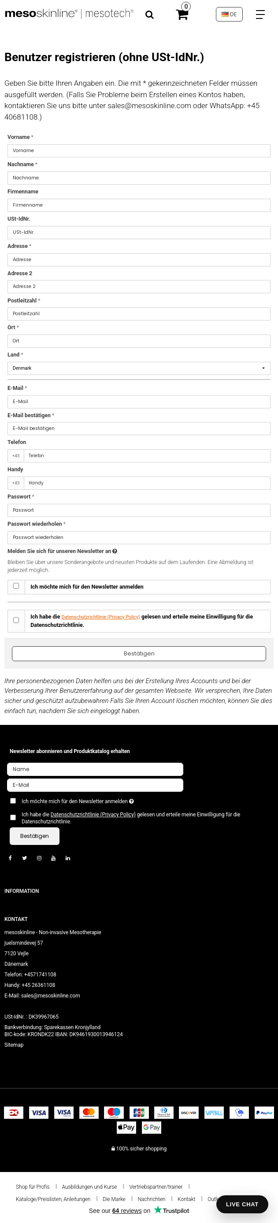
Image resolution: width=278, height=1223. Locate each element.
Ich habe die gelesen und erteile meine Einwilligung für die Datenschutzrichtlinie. (141, 621)
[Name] (95, 769)
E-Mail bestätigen (30, 415)
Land (15, 355)
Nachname (22, 164)
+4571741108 (40, 975)
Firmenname (22, 192)
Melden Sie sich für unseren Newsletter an (81, 551)
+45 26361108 (38, 985)
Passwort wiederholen (36, 524)
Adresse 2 (19, 273)
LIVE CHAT (242, 1204)
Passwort (20, 497)
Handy (15, 469)
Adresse (19, 246)
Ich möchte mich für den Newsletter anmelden (87, 587)
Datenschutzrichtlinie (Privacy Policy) (101, 617)
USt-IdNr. (18, 219)
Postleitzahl (23, 301)
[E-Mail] (95, 785)
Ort (13, 327)
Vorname (20, 137)
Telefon (16, 442)
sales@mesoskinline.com (50, 996)
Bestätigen (139, 653)
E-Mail (17, 388)
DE (229, 14)
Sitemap (13, 1045)
